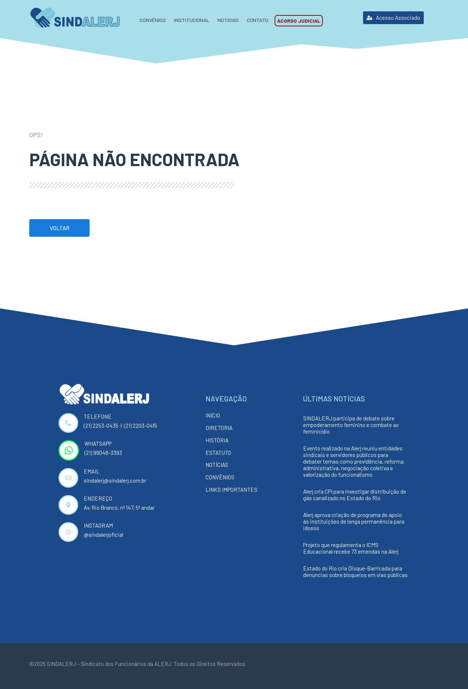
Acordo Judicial (298, 21)
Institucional (192, 20)
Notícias (228, 20)
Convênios (153, 20)
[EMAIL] (68, 478)
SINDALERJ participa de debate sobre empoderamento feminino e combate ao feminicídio (351, 425)
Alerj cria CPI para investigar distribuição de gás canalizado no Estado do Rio (354, 494)
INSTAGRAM (98, 525)
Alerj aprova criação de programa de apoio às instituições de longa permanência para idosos (353, 521)
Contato (257, 20)
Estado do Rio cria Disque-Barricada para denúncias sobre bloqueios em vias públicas (355, 571)
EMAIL (91, 471)
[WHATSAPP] (68, 450)
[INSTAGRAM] (68, 532)
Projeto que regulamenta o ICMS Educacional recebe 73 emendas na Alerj (351, 548)
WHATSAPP (98, 443)
